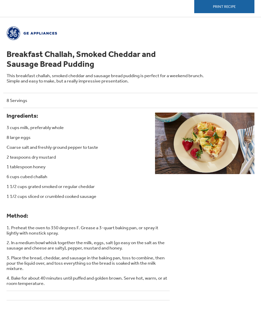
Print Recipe (224, 6)
